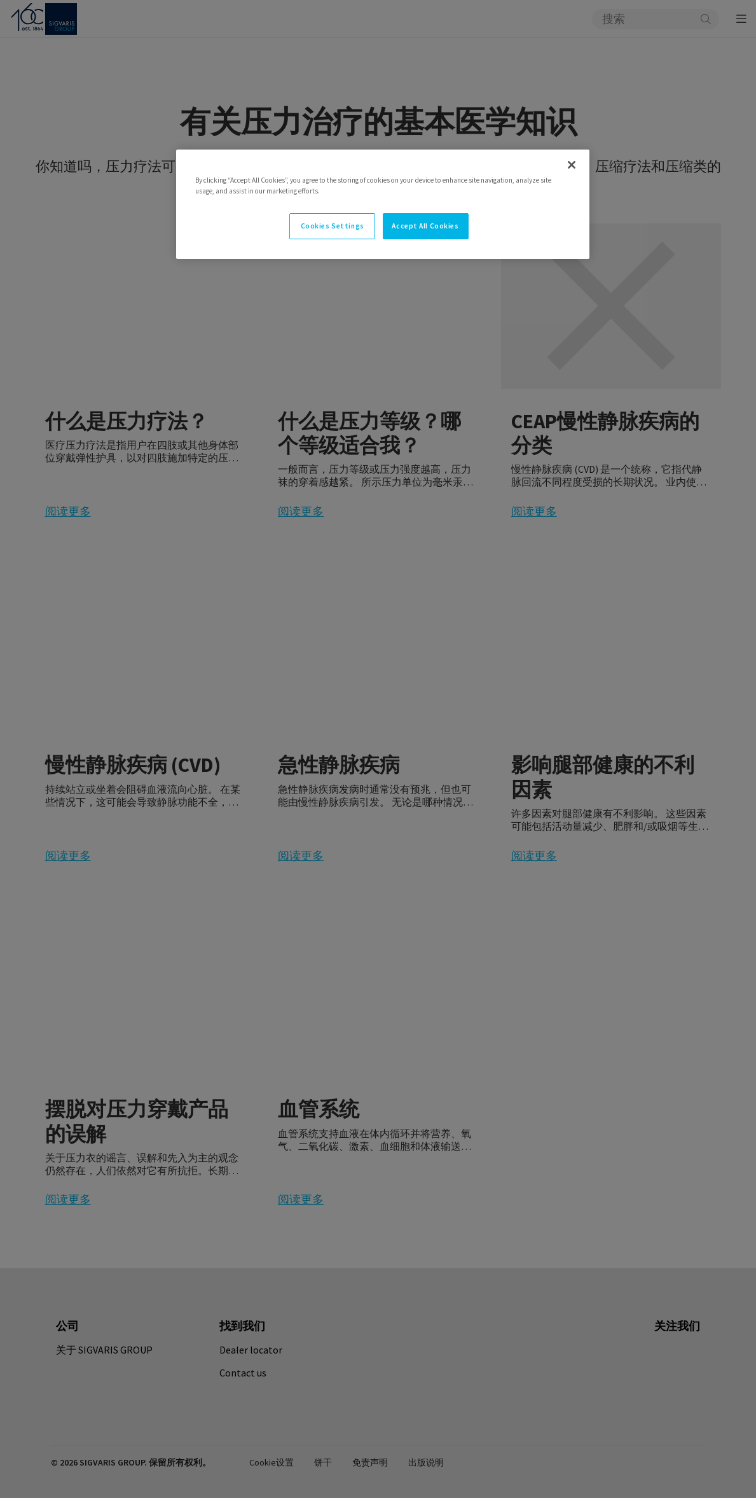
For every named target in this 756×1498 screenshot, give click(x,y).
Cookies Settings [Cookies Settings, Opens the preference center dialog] (332, 225)
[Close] (572, 165)
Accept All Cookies (425, 225)
